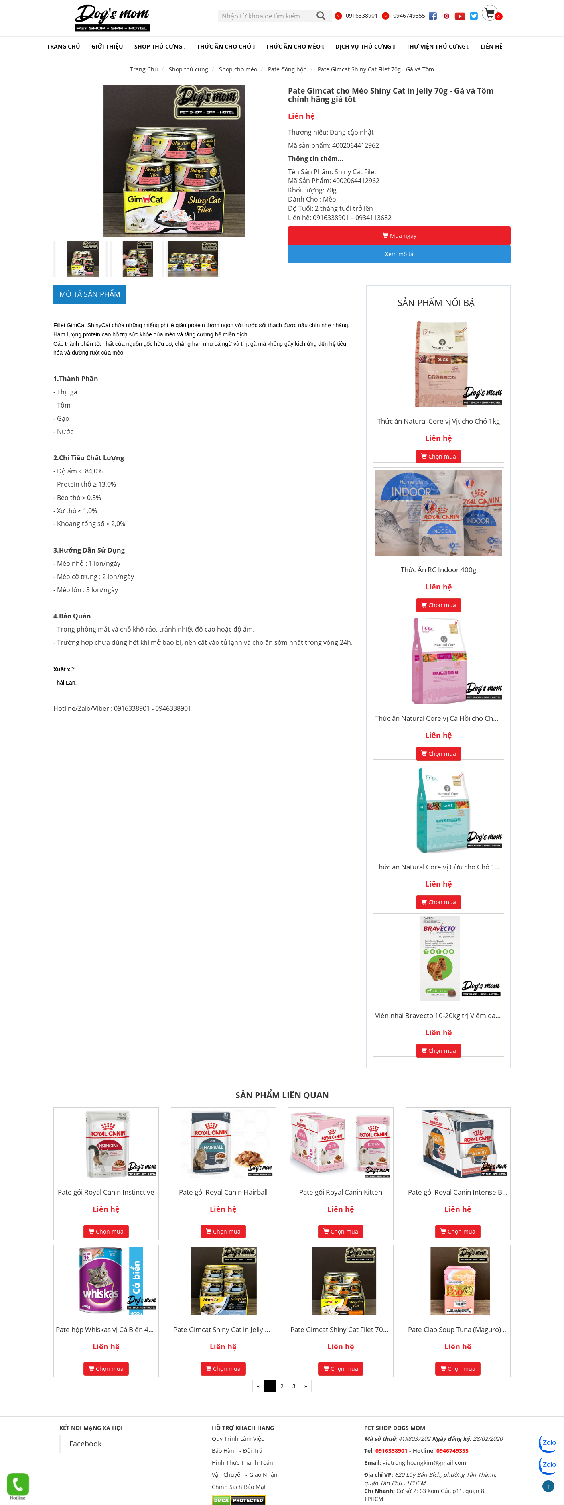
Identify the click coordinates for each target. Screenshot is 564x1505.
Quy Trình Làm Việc (238, 1438)
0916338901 (355, 15)
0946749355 (403, 15)
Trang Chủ (144, 69)
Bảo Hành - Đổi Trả (237, 1450)
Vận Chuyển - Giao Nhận (245, 1474)
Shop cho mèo (238, 69)
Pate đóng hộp (287, 69)
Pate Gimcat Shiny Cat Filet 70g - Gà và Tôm (376, 69)
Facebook (85, 1443)
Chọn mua (438, 456)
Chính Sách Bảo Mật (239, 1487)
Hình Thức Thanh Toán (242, 1462)
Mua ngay (399, 235)
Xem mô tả (399, 254)
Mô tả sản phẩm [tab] (89, 294)
